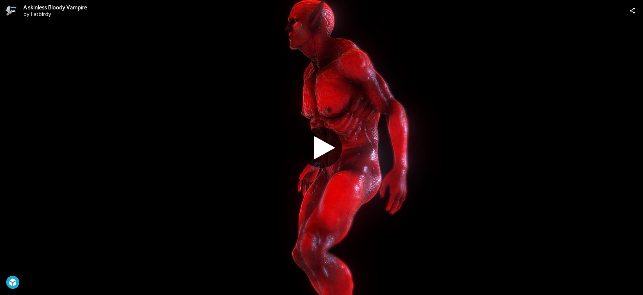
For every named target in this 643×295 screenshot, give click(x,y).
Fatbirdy (41, 14)
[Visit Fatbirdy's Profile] (10, 10)
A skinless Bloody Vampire (55, 7)
